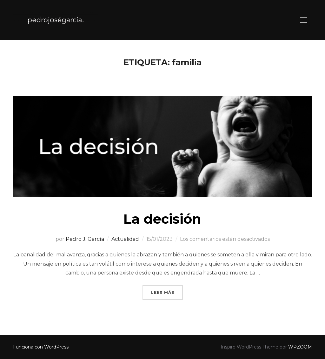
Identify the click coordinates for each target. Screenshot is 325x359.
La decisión (162, 219)
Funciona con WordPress (41, 347)
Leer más (167, 292)
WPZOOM (300, 347)
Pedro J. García (85, 239)
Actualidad (125, 239)
